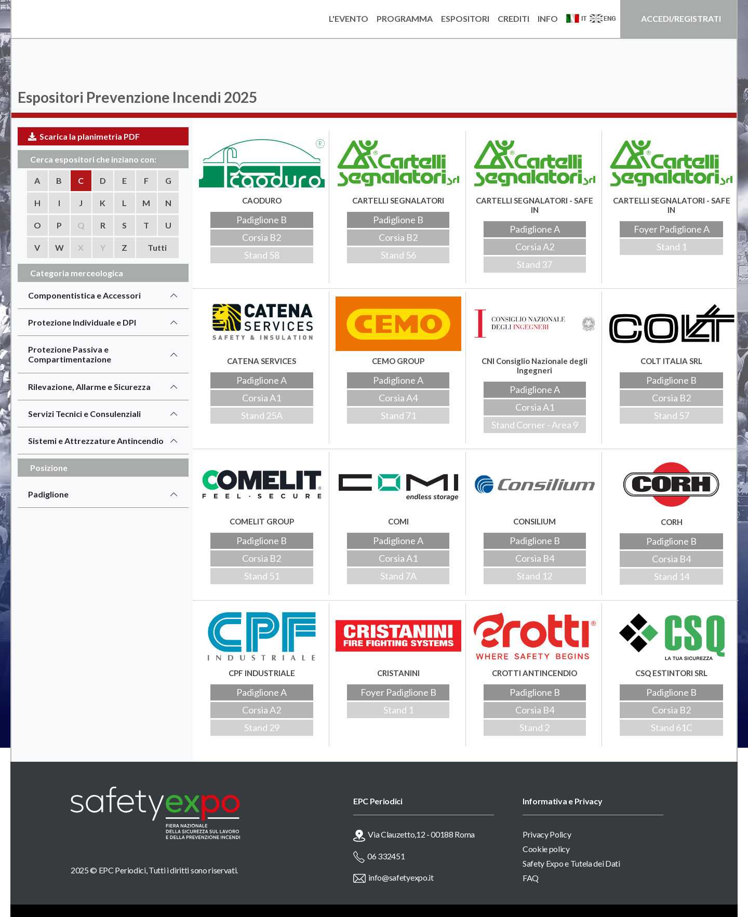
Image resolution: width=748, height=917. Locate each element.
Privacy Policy (547, 834)
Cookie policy (546, 849)
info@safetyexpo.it (400, 877)
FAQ (531, 878)
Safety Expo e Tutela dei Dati (571, 863)
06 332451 (386, 856)
